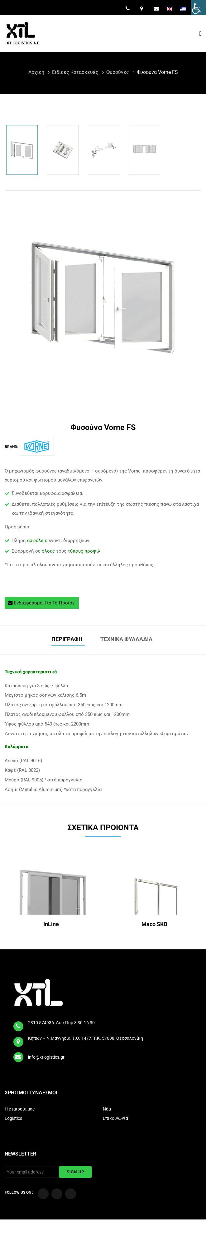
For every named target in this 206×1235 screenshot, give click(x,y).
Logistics (14, 1118)
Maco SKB (154, 924)
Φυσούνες (118, 72)
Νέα (107, 1108)
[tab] (68, 640)
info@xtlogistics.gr (46, 1057)
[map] (18, 1039)
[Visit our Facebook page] (43, 1193)
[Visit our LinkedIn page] (70, 1193)
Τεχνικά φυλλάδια (127, 639)
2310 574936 (41, 1022)
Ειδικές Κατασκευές (76, 72)
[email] (18, 1054)
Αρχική (37, 72)
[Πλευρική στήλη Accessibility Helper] (198, 7)
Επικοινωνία (116, 1118)
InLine (51, 924)
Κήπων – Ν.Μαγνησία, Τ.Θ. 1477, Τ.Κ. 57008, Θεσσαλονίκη (86, 1038)
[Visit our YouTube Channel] (56, 1193)
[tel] (18, 1024)
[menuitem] (170, 9)
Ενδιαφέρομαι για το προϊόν (42, 603)
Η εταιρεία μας (20, 1108)
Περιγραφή (68, 639)
